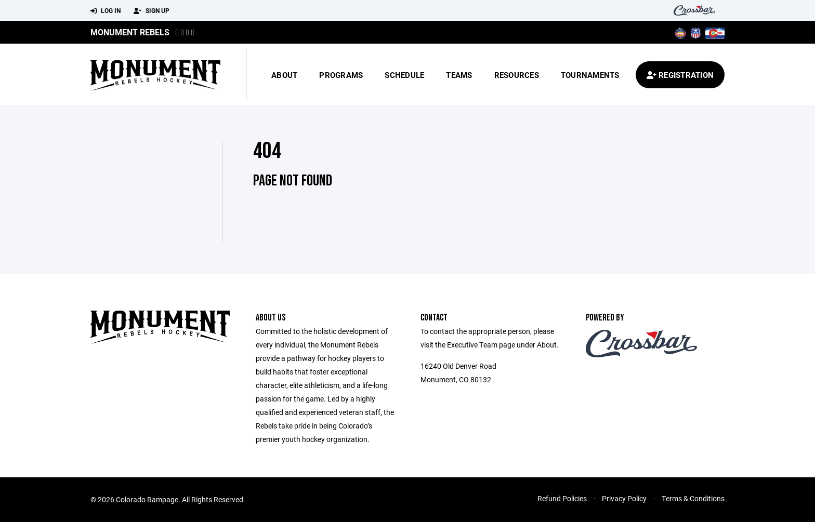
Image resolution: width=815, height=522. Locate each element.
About (284, 75)
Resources (516, 75)
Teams (459, 75)
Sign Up (151, 11)
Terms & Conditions (693, 498)
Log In (105, 11)
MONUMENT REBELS (129, 31)
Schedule (404, 75)
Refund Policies (562, 498)
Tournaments (590, 75)
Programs (341, 75)
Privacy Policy (624, 498)
